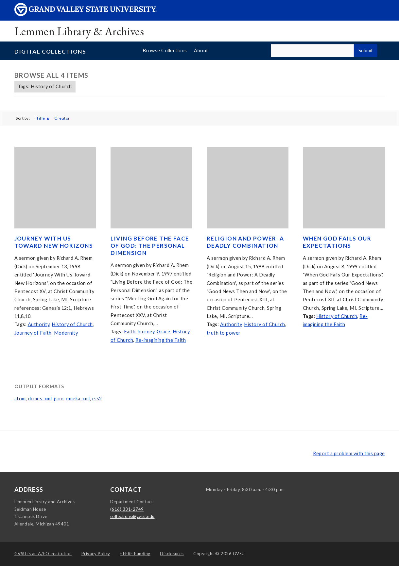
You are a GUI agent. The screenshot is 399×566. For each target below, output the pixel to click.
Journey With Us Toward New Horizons (53, 242)
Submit (365, 50)
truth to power (224, 333)
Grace (163, 331)
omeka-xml (78, 398)
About (201, 50)
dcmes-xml (40, 398)
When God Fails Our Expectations (337, 242)
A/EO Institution (43, 553)
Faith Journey (139, 331)
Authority (39, 324)
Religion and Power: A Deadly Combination (245, 242)
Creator (62, 118)
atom (20, 398)
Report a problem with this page (349, 453)
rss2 (97, 398)
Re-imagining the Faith (160, 340)
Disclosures (172, 553)
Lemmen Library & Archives (79, 31)
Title (41, 118)
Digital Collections (50, 51)
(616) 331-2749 (127, 509)
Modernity (66, 333)
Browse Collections (165, 50)
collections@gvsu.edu (132, 516)
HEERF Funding (135, 553)
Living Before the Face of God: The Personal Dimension (150, 245)
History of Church (72, 324)
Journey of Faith (33, 333)
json (58, 398)
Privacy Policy (95, 553)
